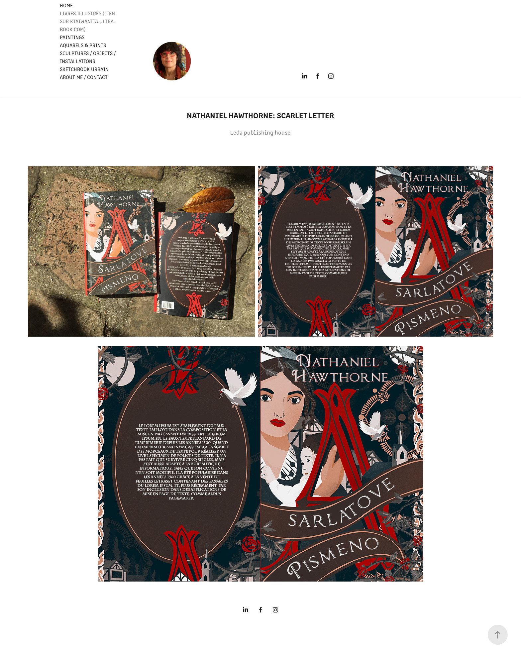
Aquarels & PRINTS (83, 45)
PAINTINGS (72, 37)
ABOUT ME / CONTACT (84, 76)
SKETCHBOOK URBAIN (84, 68)
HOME (66, 5)
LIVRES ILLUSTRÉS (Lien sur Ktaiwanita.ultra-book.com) (88, 21)
